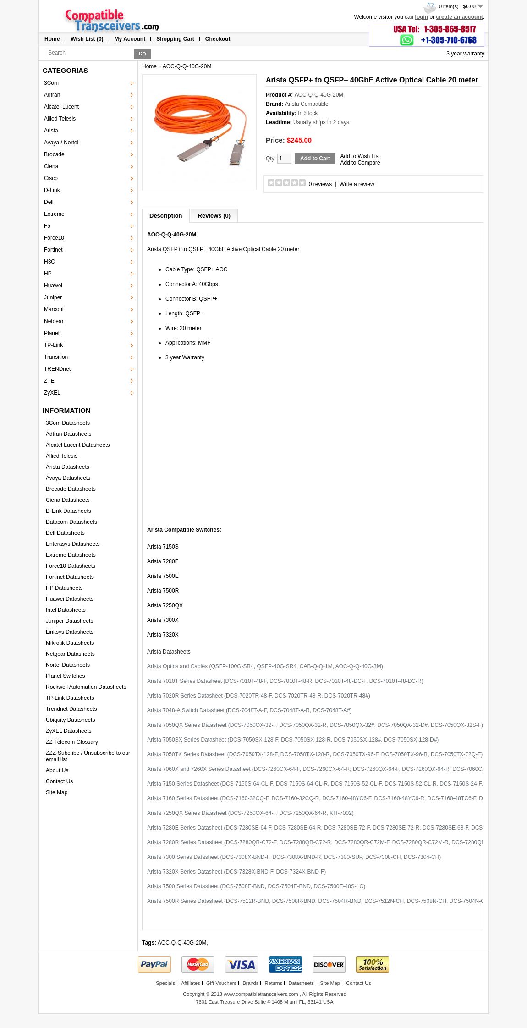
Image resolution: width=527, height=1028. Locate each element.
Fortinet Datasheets (70, 577)
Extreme (54, 214)
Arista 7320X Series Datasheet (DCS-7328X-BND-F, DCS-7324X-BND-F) (236, 872)
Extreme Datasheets (71, 555)
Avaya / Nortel (61, 142)
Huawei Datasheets (69, 599)
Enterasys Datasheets (72, 544)
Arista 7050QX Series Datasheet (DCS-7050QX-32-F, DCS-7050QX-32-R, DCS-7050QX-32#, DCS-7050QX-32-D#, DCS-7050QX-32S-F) (315, 725)
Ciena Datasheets (67, 500)
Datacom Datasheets (71, 522)
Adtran (52, 95)
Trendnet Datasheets (71, 709)
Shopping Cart (175, 39)
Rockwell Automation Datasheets (86, 687)
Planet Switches (65, 676)
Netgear (54, 321)
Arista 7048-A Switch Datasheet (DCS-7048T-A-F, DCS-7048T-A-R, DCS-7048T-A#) (249, 710)
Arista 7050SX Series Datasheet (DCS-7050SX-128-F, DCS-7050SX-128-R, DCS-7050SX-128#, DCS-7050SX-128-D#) (293, 740)
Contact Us (59, 781)
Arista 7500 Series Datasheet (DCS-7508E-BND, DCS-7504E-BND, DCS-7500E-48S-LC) (256, 886)
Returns (274, 983)
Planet (52, 333)
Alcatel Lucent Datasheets (78, 445)
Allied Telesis (60, 118)
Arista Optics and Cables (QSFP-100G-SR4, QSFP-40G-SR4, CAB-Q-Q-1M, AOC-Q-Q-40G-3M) (265, 666)
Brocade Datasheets (71, 489)
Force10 (54, 238)
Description (165, 215)
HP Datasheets (64, 588)
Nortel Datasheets (68, 665)
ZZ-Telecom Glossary (72, 742)
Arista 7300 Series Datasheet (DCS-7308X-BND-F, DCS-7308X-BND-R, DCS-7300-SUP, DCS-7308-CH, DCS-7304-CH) (294, 857)
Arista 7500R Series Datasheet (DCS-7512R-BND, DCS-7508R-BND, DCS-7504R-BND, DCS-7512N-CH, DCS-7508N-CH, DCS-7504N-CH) (319, 901)
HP (48, 273)
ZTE (49, 381)
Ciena (51, 166)
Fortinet (53, 250)
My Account (130, 39)
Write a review (357, 184)
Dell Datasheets (65, 533)
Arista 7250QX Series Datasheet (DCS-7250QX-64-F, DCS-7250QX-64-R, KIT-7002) (250, 813)
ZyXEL (52, 393)
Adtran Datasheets (68, 434)
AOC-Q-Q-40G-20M (187, 66)
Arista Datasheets (67, 467)
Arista (51, 130)
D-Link (52, 190)
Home (52, 39)
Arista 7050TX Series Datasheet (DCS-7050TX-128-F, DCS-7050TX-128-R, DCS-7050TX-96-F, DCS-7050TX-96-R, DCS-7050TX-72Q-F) (315, 754)
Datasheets (301, 983)
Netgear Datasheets (70, 654)
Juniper (53, 297)
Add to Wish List (360, 156)
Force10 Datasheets (70, 566)
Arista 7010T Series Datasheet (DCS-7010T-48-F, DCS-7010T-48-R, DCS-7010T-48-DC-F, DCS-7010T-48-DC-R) (285, 681)
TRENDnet (57, 369)
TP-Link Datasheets (70, 698)
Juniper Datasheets (69, 621)
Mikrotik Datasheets (70, 643)
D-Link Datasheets (68, 511)
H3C (49, 261)
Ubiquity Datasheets (70, 720)
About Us (57, 770)
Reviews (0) (214, 215)
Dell (49, 202)
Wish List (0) (87, 39)
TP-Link (53, 345)
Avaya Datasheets (68, 478)
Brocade (54, 154)
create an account (459, 17)
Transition (56, 357)
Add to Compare (360, 162)
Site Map (56, 792)
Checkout (218, 39)
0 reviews (320, 184)
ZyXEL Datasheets (69, 731)
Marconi (54, 309)
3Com (51, 83)
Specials (165, 983)
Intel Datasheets (66, 610)
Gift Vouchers (221, 983)
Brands (250, 983)
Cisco (51, 178)
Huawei (53, 285)
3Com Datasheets (68, 423)
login (421, 17)
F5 (47, 226)
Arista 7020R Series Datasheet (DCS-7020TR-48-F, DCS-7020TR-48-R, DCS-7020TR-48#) (258, 696)
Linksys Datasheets (69, 632)
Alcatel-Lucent (61, 107)
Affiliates (190, 983)
